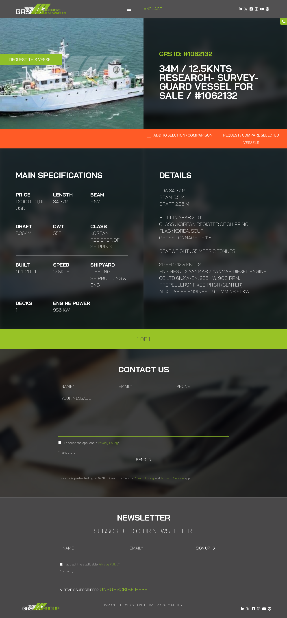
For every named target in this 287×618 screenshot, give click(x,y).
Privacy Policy (108, 443)
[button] (129, 9)
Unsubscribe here (123, 589)
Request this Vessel (31, 59)
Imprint (110, 605)
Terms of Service (172, 478)
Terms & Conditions (137, 605)
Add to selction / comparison (182, 135)
